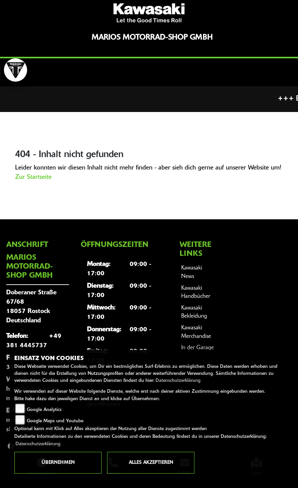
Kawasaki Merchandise (196, 332)
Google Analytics (44, 410)
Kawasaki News (191, 272)
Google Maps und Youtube (55, 421)
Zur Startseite (33, 177)
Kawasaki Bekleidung (194, 312)
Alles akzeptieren (151, 462)
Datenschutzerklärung (178, 380)
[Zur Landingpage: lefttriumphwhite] (15, 70)
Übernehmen (58, 462)
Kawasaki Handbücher (195, 292)
